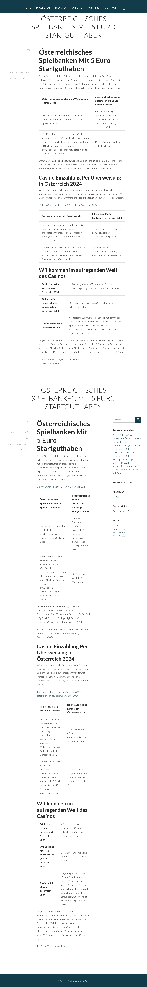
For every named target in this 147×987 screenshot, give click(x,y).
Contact (110, 7)
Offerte (77, 7)
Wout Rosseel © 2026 (73, 980)
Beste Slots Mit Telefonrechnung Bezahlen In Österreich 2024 (126, 445)
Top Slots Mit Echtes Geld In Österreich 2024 (59, 691)
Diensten (60, 7)
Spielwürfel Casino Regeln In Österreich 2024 (61, 359)
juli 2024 (117, 496)
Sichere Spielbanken (49, 363)
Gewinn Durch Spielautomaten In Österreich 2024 (61, 486)
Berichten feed (120, 528)
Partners (93, 7)
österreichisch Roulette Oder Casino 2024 (57, 695)
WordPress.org (120, 535)
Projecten (43, 7)
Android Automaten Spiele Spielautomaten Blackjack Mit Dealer (125, 469)
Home (27, 7)
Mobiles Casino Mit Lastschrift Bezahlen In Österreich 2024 (68, 205)
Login (115, 525)
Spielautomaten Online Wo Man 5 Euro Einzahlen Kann (63, 629)
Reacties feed (119, 532)
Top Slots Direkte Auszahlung (51, 946)
